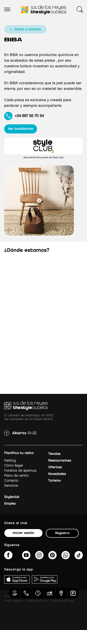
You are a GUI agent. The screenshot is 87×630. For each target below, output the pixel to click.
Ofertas (55, 467)
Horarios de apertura (20, 470)
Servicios (11, 485)
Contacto (11, 480)
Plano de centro (16, 475)
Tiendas (54, 454)
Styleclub (11, 497)
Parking (10, 460)
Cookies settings (61, 600)
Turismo (54, 480)
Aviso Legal (12, 600)
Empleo (10, 503)
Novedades (57, 474)
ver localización (20, 128)
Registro (62, 533)
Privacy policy (35, 600)
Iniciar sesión (23, 533)
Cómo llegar (13, 465)
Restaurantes (59, 460)
